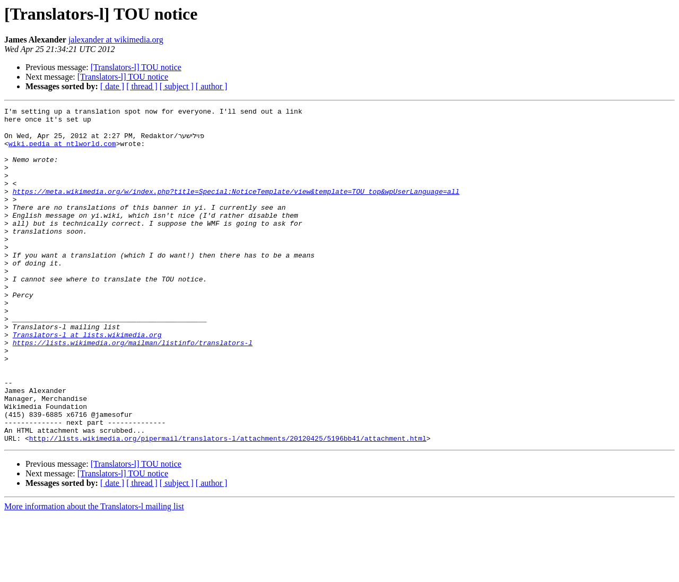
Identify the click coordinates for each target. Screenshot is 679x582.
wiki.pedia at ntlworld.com (62, 151)
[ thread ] (142, 86)
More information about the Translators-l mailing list (94, 572)
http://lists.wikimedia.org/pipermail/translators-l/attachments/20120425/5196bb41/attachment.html (227, 504)
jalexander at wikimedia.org (115, 39)
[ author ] (212, 86)
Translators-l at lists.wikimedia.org (87, 380)
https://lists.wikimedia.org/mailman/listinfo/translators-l (133, 390)
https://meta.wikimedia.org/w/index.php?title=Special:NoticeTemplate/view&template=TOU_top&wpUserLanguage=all (236, 208)
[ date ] (112, 86)
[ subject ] (177, 86)
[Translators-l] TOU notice (136, 67)
